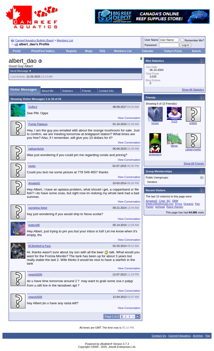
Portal (16, 50)
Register (71, 50)
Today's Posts (173, 50)
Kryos (178, 203)
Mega (174, 145)
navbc (32, 165)
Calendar (147, 50)
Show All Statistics (193, 89)
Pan (197, 203)
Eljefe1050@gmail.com (160, 203)
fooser (155, 123)
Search (196, 50)
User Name (152, 39)
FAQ (102, 50)
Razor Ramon (174, 206)
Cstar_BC (165, 200)
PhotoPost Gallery (43, 50)
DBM (175, 200)
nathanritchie (36, 148)
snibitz (193, 123)
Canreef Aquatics (179, 335)
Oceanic (189, 203)
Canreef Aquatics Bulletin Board (34, 40)
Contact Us (159, 335)
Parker (150, 206)
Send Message (19, 70)
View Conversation (129, 117)
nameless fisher (37, 207)
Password (151, 45)
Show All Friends (194, 163)
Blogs (89, 50)
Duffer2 (32, 106)
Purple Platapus (38, 124)
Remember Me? (192, 40)
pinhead (160, 206)
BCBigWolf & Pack (39, 245)
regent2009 (35, 274)
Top (207, 335)
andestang (155, 154)
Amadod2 (34, 183)
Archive (198, 335)
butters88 (34, 224)
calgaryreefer (193, 149)
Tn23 (174, 121)
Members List (65, 40)
